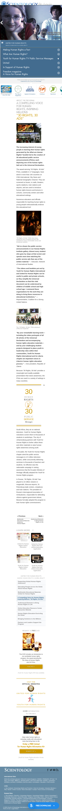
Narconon (53, 90)
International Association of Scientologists (34, 798)
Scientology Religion (38, 795)
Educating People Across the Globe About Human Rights (30, 587)
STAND (13, 800)
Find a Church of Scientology (46, 789)
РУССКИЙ (11, 780)
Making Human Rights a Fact (16, 49)
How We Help (6, 95)
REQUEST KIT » (31, 751)
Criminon (42, 90)
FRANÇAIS (46, 779)
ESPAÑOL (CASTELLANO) (24, 782)
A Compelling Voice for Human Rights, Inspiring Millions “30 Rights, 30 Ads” (31, 598)
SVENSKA (51, 780)
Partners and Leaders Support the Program (29, 623)
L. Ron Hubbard (8, 788)
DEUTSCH (33, 780)
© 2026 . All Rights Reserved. (21, 807)
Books (9, 789)
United (6, 63)
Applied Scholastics (30, 90)
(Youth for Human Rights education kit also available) (31, 758)
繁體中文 (17, 780)
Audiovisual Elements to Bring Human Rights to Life (28, 603)
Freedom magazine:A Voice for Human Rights (15, 73)
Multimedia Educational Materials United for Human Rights (29, 593)
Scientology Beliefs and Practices (23, 788)
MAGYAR (39, 780)
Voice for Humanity (39, 788)
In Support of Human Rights (16, 67)
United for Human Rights (28, 801)
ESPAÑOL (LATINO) (10, 782)
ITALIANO (43, 782)
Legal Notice (14, 808)
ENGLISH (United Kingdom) (28, 779)
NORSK (45, 780)
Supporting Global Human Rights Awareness (29, 582)
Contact (35, 789)
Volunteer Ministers (50, 788)
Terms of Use (6, 808)
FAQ (5, 789)
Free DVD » (31, 667)
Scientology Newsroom (10, 797)
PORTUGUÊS (51, 782)
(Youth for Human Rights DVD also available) (31, 673)
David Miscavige (22, 797)
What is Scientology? (51, 795)
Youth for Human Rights (42, 801)
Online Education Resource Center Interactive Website (30, 609)
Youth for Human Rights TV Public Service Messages (28, 58)
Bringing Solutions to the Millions (29, 619)
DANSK (39, 779)
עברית (52, 779)
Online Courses (16, 789)
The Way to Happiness (18, 90)
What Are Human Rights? (15, 54)
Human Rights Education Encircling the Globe (30, 614)
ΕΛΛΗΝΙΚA (36, 782)
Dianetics (16, 795)
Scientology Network (26, 795)
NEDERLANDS (25, 780)
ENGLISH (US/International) (12, 779)
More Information (26, 789)
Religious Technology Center (36, 797)
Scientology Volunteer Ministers (13, 798)
